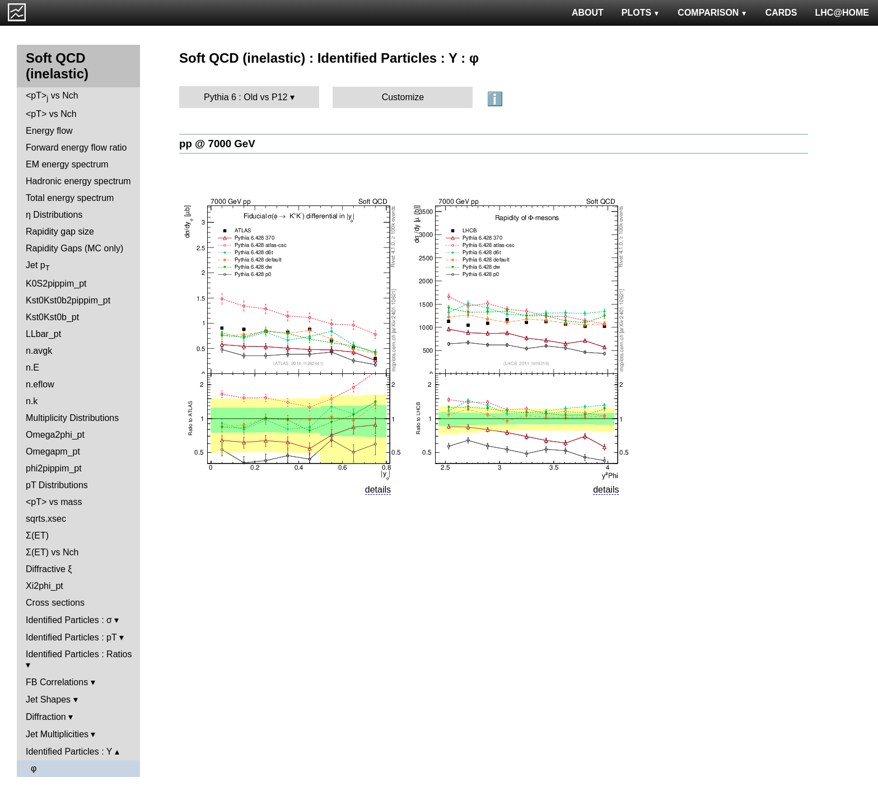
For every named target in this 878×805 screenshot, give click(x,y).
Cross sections (55, 602)
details (378, 489)
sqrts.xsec (46, 518)
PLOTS (641, 12)
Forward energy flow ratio (76, 147)
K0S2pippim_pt (56, 283)
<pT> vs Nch (52, 96)
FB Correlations (57, 682)
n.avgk (39, 350)
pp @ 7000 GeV (217, 143)
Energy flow (49, 130)
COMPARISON (712, 12)
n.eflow (40, 384)
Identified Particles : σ (69, 620)
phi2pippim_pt (54, 468)
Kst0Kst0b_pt (52, 317)
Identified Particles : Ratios (79, 654)
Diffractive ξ (49, 569)
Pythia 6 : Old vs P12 (245, 97)
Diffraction (46, 717)
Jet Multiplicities (57, 734)
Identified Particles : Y (69, 751)
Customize (403, 97)
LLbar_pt (43, 334)
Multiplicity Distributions (72, 418)
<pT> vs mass (54, 502)
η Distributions (54, 214)
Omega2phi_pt (55, 434)
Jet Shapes (48, 699)
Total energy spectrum (70, 198)
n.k (32, 401)
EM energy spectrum (67, 164)
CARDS (781, 12)
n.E (32, 367)
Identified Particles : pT (71, 637)
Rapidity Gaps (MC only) (74, 248)
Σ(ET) (37, 535)
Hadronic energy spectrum (78, 181)
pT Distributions (57, 485)
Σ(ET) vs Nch (52, 552)
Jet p (38, 266)
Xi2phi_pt (44, 586)
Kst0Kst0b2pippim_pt (68, 300)
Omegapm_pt (53, 451)
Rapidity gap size (60, 231)
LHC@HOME (842, 12)
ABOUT (588, 12)
